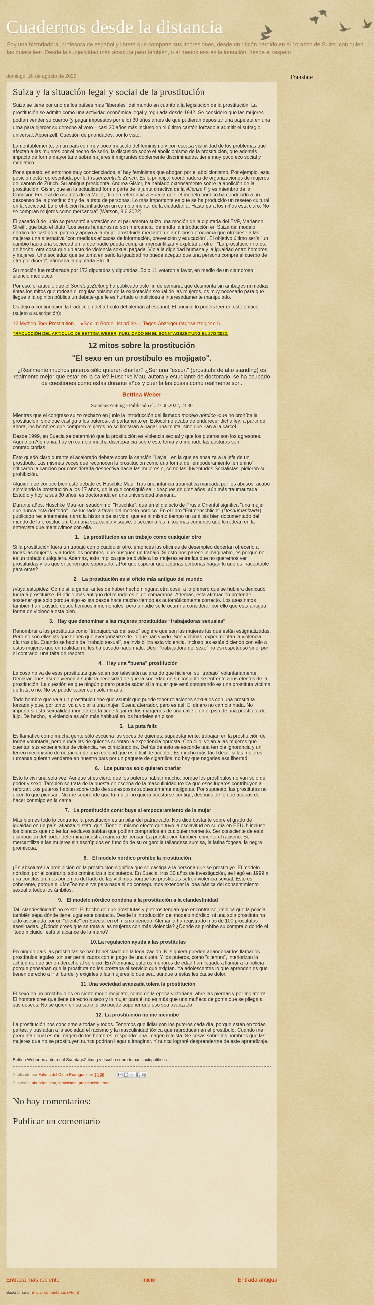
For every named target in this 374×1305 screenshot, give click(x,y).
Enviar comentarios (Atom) (55, 1292)
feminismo (67, 1083)
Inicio (148, 1280)
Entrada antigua (257, 1280)
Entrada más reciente (33, 1280)
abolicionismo (44, 1083)
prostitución (89, 1083)
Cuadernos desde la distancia (114, 26)
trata (106, 1083)
